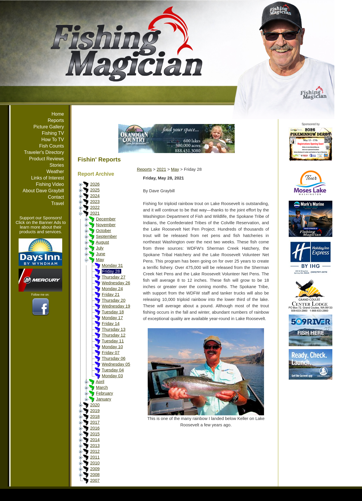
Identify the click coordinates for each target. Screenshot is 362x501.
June (100, 254)
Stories (56, 165)
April (100, 381)
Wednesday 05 (116, 364)
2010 (95, 463)
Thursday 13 (113, 329)
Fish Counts (51, 145)
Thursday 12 (113, 335)
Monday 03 (112, 375)
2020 (95, 405)
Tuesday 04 (113, 370)
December (106, 219)
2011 (95, 457)
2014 (95, 439)
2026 (95, 184)
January (103, 399)
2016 (95, 428)
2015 (95, 434)
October (103, 230)
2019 (95, 410)
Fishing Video (50, 184)
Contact (56, 197)
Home (57, 114)
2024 (95, 195)
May (100, 259)
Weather (55, 171)
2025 (95, 190)
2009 (95, 468)
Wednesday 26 (116, 283)
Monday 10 (112, 346)
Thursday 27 (113, 277)
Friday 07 (111, 352)
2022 (95, 207)
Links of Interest (47, 177)
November (106, 224)
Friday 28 (111, 271)
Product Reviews (46, 158)
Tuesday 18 (113, 312)
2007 (95, 480)
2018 (95, 416)
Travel (57, 203)
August (102, 242)
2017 (95, 422)
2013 (95, 445)
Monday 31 (112, 265)
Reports (56, 120)
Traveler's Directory (44, 152)
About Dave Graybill (43, 190)
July (100, 248)
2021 (95, 213)
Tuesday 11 (113, 341)
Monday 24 (112, 288)
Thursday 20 (113, 300)
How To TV (52, 139)
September (106, 236)
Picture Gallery (48, 126)
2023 (95, 201)
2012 (95, 451)
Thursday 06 (113, 358)
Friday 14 (111, 323)
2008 (95, 474)
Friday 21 (111, 294)
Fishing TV (53, 133)
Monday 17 (112, 317)
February (104, 393)
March (102, 387)
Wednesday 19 (116, 306)
